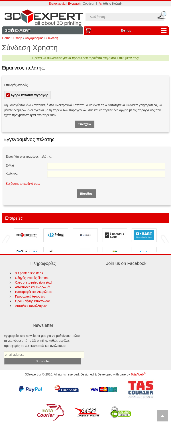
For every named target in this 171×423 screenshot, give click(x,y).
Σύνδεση (89, 3)
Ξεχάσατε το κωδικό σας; (23, 183)
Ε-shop (145, 30)
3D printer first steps (29, 273)
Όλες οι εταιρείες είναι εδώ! (33, 282)
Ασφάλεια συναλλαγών (31, 306)
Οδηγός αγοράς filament (32, 278)
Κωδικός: (12, 173)
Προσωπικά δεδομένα (30, 296)
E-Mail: (10, 165)
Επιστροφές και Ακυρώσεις (33, 292)
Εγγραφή (74, 3)
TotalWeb (138, 374)
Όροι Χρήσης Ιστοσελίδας (32, 301)
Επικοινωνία (57, 3)
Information (42, 30)
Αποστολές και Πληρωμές (32, 287)
